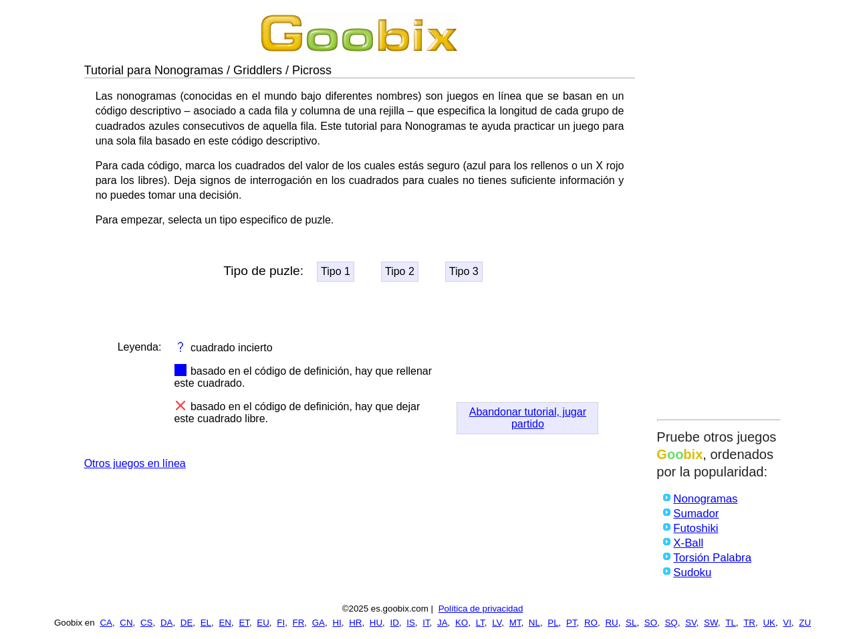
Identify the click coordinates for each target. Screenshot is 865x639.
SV (691, 623)
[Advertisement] (719, 212)
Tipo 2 (399, 271)
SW (711, 623)
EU (263, 623)
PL (552, 623)
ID (394, 623)
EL (206, 623)
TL (730, 623)
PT (571, 623)
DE (186, 623)
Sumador (696, 513)
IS (410, 623)
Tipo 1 (335, 271)
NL (534, 623)
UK (769, 623)
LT (480, 623)
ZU (805, 623)
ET (244, 623)
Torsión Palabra (712, 557)
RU (611, 623)
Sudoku (692, 572)
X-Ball (688, 543)
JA (442, 623)
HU (376, 623)
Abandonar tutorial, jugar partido (527, 418)
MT (515, 623)
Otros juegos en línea (135, 463)
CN (126, 623)
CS (146, 623)
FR (299, 623)
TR (749, 623)
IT (425, 623)
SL (631, 623)
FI (281, 623)
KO (461, 623)
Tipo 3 (464, 271)
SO (650, 623)
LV (496, 623)
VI (787, 623)
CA (106, 623)
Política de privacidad (481, 609)
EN (225, 623)
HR (355, 623)
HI (336, 623)
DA (166, 623)
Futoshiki (695, 528)
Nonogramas (705, 498)
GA (318, 623)
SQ (670, 623)
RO (591, 623)
